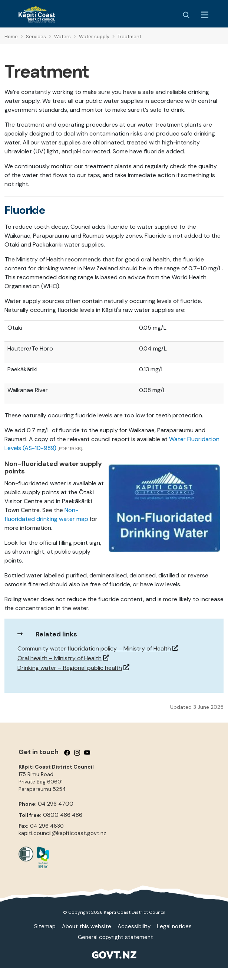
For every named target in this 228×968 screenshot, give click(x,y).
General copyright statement (115, 937)
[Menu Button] (204, 15)
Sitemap (45, 926)
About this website (86, 926)
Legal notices (174, 926)
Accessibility (134, 926)
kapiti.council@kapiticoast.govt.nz (62, 833)
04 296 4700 (55, 804)
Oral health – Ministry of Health (59, 658)
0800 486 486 (62, 815)
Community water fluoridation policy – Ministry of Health (94, 648)
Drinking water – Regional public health (69, 668)
